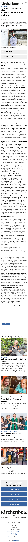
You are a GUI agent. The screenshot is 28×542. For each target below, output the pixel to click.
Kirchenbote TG (14, 494)
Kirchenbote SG (14, 489)
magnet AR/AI (14, 499)
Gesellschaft (4, 6)
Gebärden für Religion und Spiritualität (11, 434)
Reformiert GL (14, 504)
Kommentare (7, 51)
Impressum (17, 536)
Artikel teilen (7, 56)
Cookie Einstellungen (14, 538)
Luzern (10, 431)
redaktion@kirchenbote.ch (14, 531)
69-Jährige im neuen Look (11, 468)
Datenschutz (11, 536)
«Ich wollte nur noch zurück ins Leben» (13, 360)
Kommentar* (4, 317)
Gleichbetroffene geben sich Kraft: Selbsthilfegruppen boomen (12, 399)
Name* (3, 312)
